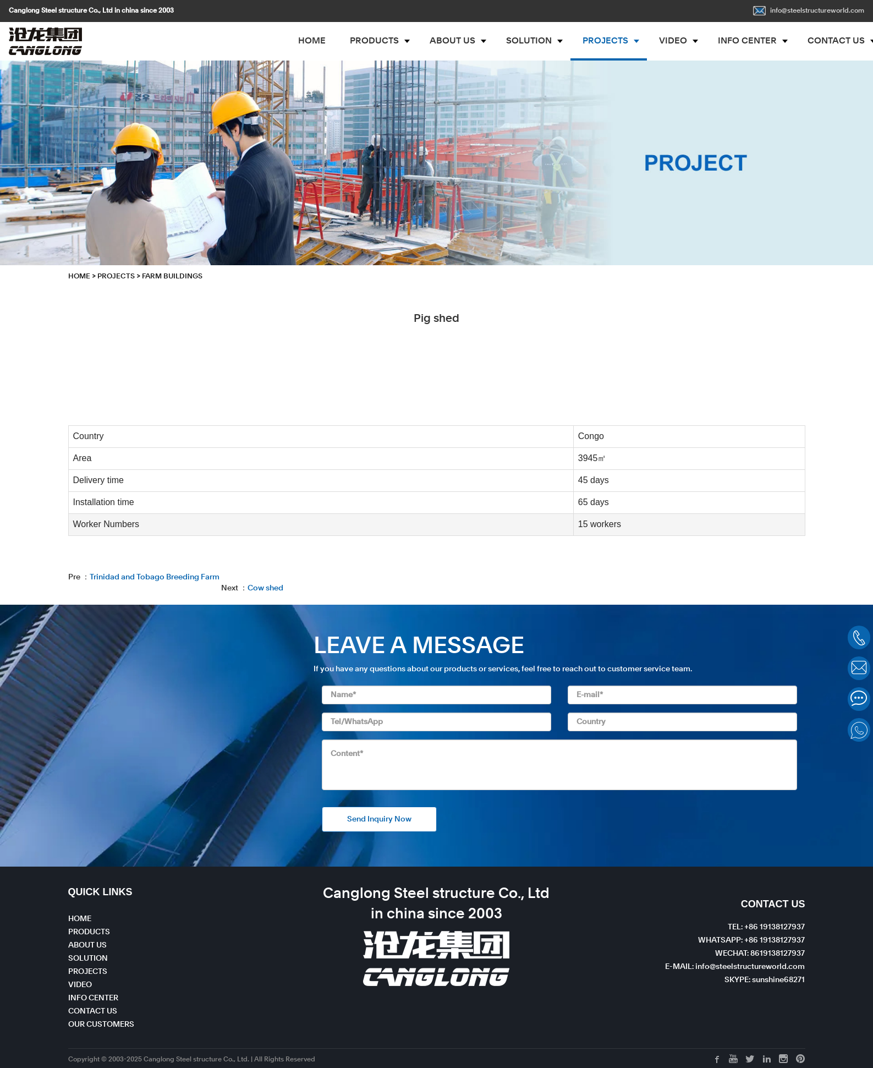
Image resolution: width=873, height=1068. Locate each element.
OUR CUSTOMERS (101, 1024)
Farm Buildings (172, 276)
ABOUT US (452, 41)
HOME (312, 41)
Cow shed (265, 588)
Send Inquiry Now (379, 819)
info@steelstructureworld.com (808, 11)
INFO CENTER (747, 41)
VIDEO (673, 41)
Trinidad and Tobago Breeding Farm (154, 577)
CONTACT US (92, 1011)
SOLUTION (529, 41)
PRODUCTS (374, 41)
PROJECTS (605, 41)
